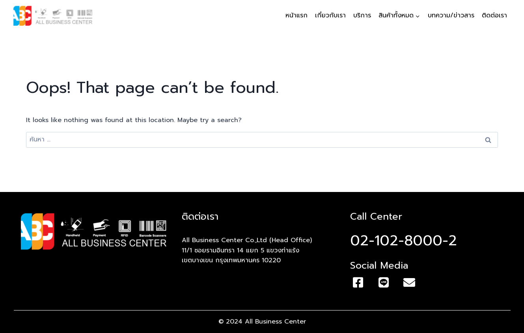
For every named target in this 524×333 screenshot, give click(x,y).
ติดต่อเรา (494, 15)
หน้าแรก (296, 15)
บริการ (362, 15)
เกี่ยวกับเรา (330, 15)
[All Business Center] (52, 16)
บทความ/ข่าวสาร (451, 15)
